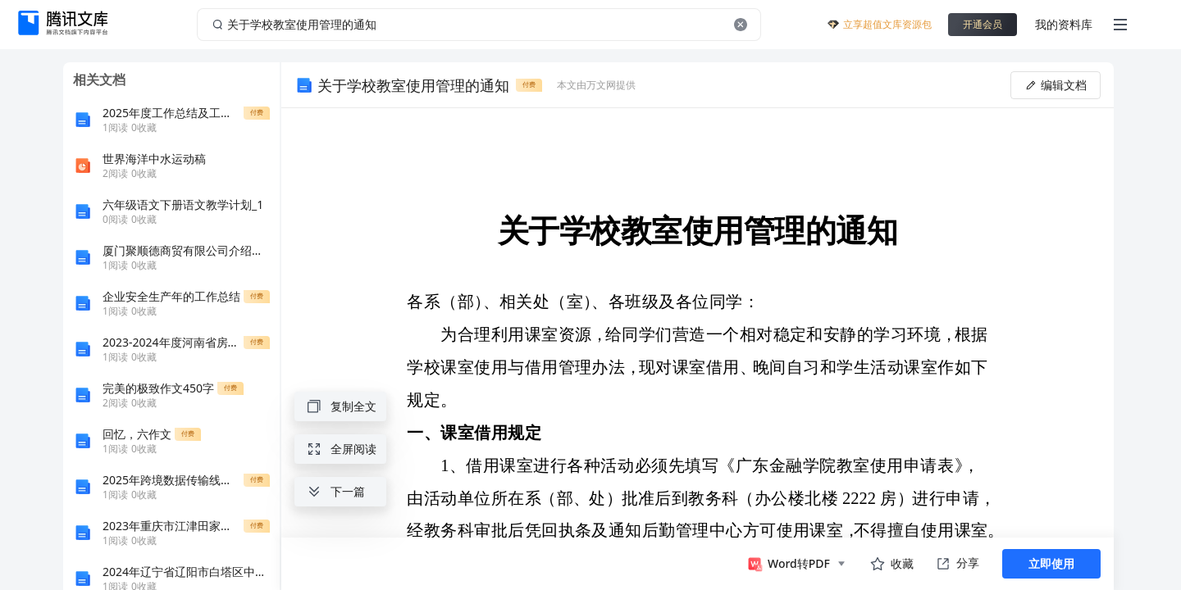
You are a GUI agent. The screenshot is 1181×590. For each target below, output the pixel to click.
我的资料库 (1063, 24)
